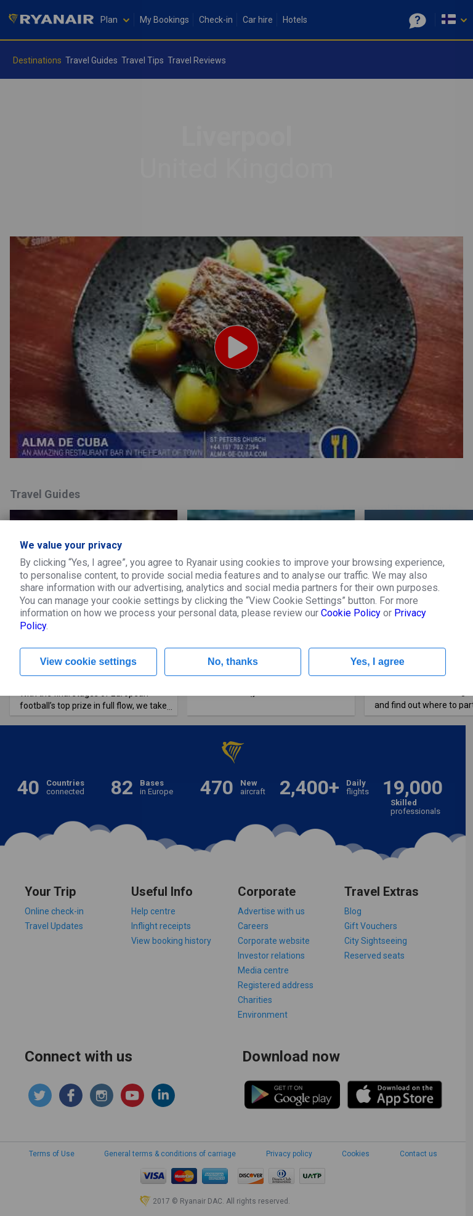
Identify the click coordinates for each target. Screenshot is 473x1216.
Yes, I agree (377, 661)
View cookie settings (88, 661)
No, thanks (233, 661)
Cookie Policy (351, 613)
